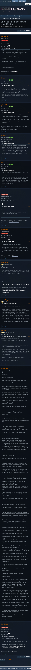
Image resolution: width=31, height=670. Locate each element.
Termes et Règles (22, 668)
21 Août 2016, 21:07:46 (9, 143)
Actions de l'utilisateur (24, 30)
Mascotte (4, 78)
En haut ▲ (29, 668)
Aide (17, 668)
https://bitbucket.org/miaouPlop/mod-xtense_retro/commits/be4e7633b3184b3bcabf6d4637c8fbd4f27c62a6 (15, 290)
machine (4, 191)
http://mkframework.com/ (14, 221)
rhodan (3, 330)
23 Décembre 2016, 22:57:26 (10, 336)
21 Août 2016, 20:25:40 (9, 112)
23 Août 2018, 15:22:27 (9, 636)
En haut (2, 659)
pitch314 (4, 105)
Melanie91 (4, 368)
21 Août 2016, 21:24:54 (9, 170)
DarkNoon (4, 36)
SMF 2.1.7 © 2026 (3, 668)
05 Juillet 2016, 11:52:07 (9, 48)
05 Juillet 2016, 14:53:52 (9, 85)
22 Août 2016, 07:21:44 (9, 206)
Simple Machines (11, 668)
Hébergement (15, 71)
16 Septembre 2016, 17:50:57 (10, 303)
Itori (2, 162)
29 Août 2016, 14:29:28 (9, 266)
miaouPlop (4, 262)
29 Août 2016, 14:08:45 (9, 241)
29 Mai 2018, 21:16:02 (9, 372)
